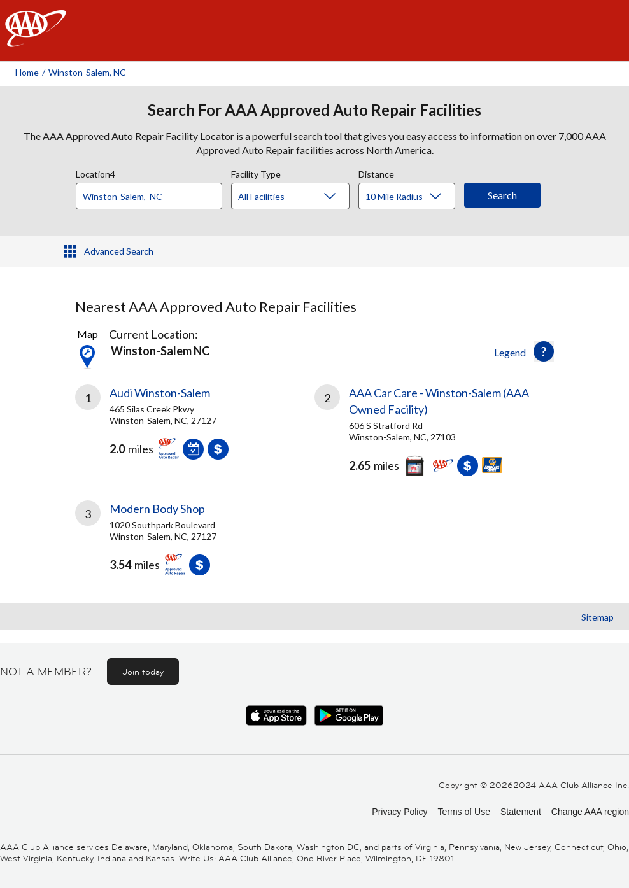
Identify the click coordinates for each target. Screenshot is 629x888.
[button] (544, 351)
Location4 (95, 172)
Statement (520, 812)
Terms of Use (463, 812)
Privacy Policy (399, 812)
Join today (143, 671)
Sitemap (597, 617)
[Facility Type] (300, 196)
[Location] (149, 196)
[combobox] (153, 192)
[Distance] (411, 196)
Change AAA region (590, 812)
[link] (194, 427)
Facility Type (256, 172)
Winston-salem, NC (87, 72)
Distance (376, 172)
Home (27, 72)
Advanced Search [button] (118, 251)
